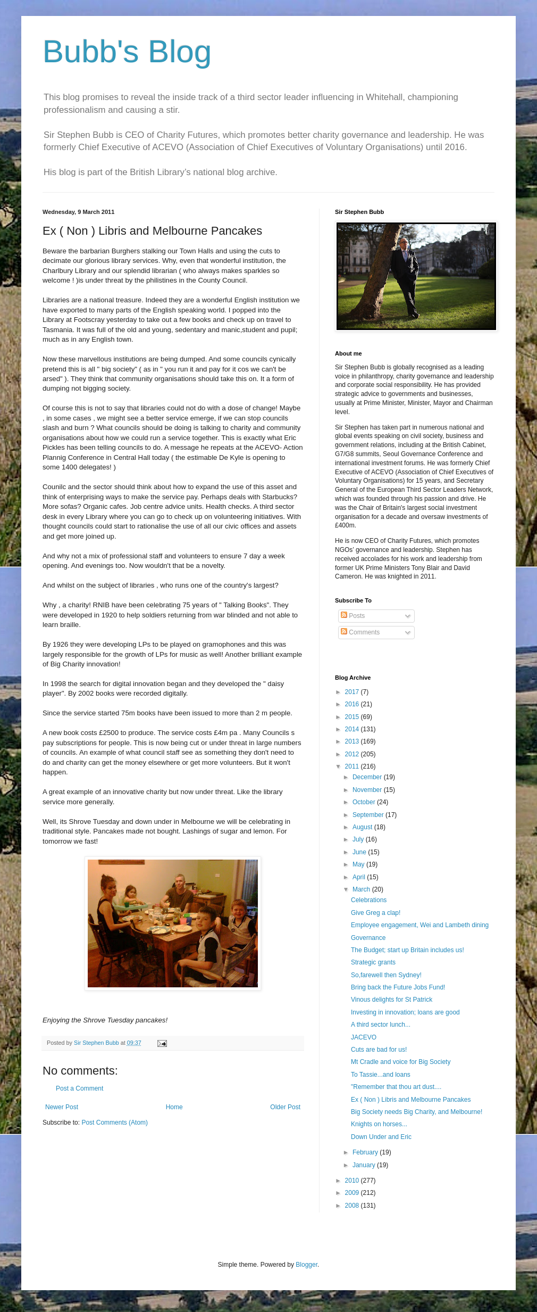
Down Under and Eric (381, 1137)
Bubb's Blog (127, 51)
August (363, 827)
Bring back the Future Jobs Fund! (398, 987)
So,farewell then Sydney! (386, 975)
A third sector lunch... (380, 1024)
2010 (353, 1180)
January (365, 1165)
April (360, 877)
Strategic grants (373, 962)
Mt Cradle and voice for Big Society (400, 1062)
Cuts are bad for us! (379, 1049)
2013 (353, 741)
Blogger (306, 1264)
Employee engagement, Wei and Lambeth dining (420, 925)
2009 (353, 1193)
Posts (353, 616)
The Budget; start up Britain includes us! (407, 950)
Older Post (285, 1107)
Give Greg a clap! (375, 913)
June (360, 852)
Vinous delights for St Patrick (391, 999)
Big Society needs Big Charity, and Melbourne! (416, 1112)
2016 (353, 704)
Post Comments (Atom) (114, 1122)
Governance (368, 938)
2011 (353, 766)
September (369, 815)
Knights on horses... (379, 1124)
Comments (360, 632)
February (366, 1152)
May (359, 864)
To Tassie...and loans (380, 1074)
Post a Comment (79, 1088)
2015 (353, 717)
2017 (353, 692)
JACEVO (363, 1037)
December (368, 777)
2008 (353, 1205)
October (365, 802)
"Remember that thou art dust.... (396, 1087)
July (359, 839)
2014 (353, 729)
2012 (353, 754)
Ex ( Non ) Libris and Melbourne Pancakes (411, 1099)
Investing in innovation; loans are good (405, 1012)
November (368, 790)
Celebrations (369, 900)
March (362, 889)
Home (174, 1107)
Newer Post (61, 1107)
